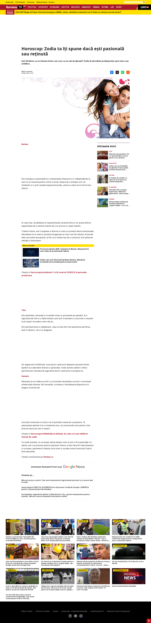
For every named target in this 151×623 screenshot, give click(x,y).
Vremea (96, 7)
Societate (43, 7)
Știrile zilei (9, 2)
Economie (54, 7)
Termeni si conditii (42, 611)
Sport (119, 7)
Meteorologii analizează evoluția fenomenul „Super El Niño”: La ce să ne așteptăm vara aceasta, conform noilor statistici (118, 203)
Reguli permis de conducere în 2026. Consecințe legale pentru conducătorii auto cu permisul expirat (127, 538)
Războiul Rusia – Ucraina (45, 2)
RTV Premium (20, 2)
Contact (55, 611)
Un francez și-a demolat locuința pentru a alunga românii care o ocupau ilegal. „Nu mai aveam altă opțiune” (57, 563)
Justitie (65, 7)
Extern (105, 7)
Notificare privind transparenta (118, 611)
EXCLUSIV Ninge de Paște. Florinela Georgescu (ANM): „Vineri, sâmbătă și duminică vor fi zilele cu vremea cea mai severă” (68, 12)
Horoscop (30, 2)
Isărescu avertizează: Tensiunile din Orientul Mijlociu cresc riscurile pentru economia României (21, 538)
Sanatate (86, 7)
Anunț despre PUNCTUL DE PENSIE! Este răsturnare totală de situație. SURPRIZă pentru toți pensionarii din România (55, 488)
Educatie (75, 7)
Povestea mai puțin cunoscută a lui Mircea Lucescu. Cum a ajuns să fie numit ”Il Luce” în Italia (93, 588)
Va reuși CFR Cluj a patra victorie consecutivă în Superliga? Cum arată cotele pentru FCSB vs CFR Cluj (20, 596)
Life (112, 7)
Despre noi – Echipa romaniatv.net (74, 611)
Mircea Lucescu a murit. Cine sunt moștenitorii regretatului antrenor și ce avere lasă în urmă (57, 481)
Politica (32, 7)
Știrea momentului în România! (124, 586)
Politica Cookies (26, 611)
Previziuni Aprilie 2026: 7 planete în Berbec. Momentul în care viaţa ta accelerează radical (64, 250)
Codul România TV (97, 611)
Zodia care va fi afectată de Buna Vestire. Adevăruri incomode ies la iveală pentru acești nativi (62, 261)
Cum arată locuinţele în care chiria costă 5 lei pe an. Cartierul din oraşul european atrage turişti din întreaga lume (22, 563)
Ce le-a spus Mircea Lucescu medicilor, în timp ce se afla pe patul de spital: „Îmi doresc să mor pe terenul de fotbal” (22, 588)
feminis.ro (48, 457)
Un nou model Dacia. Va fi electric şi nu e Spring (128, 562)
